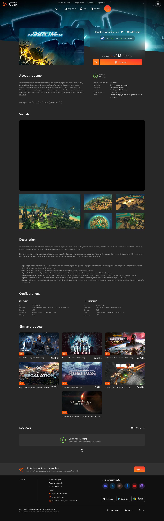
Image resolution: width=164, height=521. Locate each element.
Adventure (113, 97)
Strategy (112, 95)
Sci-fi (40, 102)
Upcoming (90, 3)
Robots (47, 102)
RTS (30, 102)
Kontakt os (52, 490)
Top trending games (64, 3)
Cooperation (133, 95)
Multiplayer (119, 95)
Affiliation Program (55, 486)
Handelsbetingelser (55, 479)
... (60, 102)
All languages (138, 428)
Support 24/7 (101, 3)
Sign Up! (139, 469)
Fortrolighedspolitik (55, 483)
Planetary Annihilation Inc (118, 87)
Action (140, 95)
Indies (126, 95)
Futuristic (54, 102)
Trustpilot (22, 479)
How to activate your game (118, 85)
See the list (113, 83)
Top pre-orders (79, 3)
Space (35, 102)
